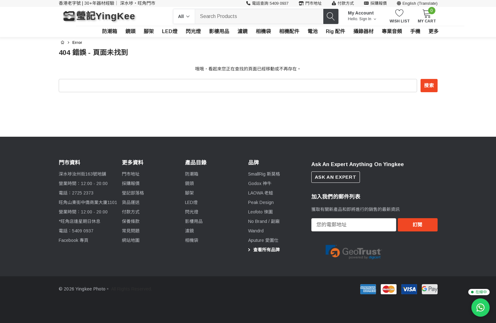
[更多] (433, 31)
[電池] (313, 31)
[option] (354, 251)
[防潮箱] (109, 31)
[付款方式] (343, 3)
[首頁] (62, 41)
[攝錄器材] (363, 31)
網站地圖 (131, 240)
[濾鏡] (242, 31)
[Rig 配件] (335, 31)
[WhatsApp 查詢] (480, 307)
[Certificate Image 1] (354, 251)
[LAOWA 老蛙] (260, 193)
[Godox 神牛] (260, 183)
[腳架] (149, 31)
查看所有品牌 (263, 250)
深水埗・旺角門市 (137, 3)
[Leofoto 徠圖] (260, 212)
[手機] (415, 31)
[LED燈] (169, 31)
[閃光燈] (193, 31)
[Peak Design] (261, 202)
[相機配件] (289, 31)
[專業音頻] (392, 31)
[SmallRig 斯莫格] (264, 174)
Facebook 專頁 (73, 240)
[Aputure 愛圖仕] (263, 240)
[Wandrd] (256, 231)
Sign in (367, 19)
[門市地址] (310, 3)
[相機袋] (263, 31)
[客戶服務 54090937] (267, 3)
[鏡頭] (130, 31)
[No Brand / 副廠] (264, 221)
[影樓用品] (219, 31)
